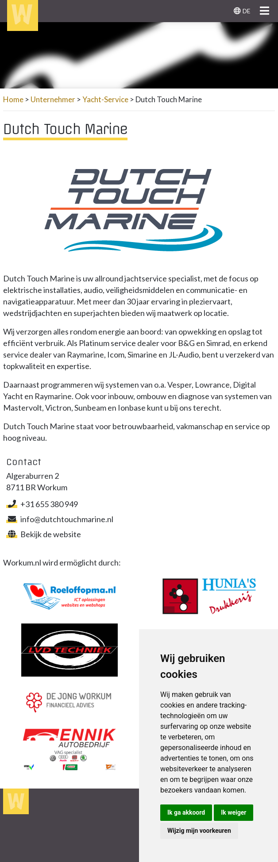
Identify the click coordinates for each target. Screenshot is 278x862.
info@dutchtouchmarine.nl (59, 519)
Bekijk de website (43, 534)
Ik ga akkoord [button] (186, 812)
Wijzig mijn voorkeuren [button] (199, 830)
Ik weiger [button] (233, 812)
